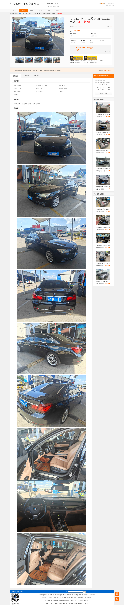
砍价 (31, 10)
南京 (38, 4)
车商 (49, 10)
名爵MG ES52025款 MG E (103, 114)
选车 (23, 10)
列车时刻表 (92, 595)
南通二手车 (84, 597)
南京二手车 (56, 597)
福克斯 (54, 6)
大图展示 (36, 76)
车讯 (57, 10)
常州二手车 (77, 597)
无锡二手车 (70, 597)
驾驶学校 (69, 595)
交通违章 (57, 595)
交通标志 (74, 595)
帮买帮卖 (117, 593)
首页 (14, 10)
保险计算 (46, 595)
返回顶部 (117, 599)
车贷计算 (52, 595)
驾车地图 (86, 595)
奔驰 (51, 6)
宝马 (48, 6)
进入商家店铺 (103, 93)
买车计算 (40, 595)
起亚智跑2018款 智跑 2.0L (103, 132)
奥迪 (58, 6)
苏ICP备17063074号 (83, 603)
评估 (40, 10)
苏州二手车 (63, 597)
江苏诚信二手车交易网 (23, 3)
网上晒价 (63, 595)
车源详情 (15, 76)
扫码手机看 (107, 51)
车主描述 (26, 76)
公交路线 (80, 595)
